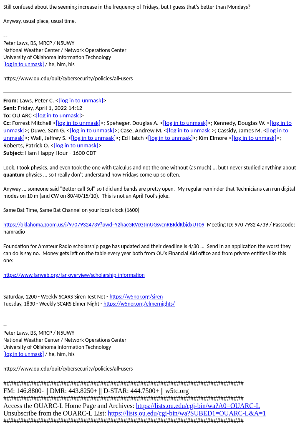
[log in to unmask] (23, 64)
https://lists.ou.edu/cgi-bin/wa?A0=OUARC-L (198, 405)
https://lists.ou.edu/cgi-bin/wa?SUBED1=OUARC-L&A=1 (187, 413)
